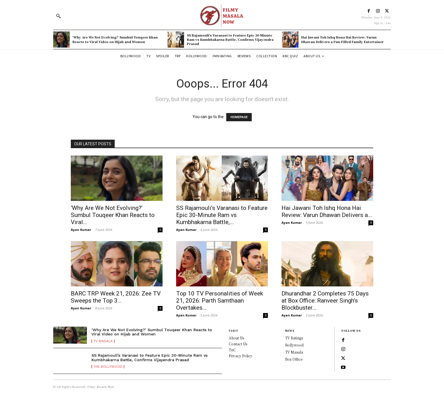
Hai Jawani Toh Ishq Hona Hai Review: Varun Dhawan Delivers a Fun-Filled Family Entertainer (342, 39)
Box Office (293, 359)
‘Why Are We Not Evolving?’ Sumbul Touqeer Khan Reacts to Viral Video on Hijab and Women (115, 39)
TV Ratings (294, 337)
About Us (236, 337)
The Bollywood (107, 366)
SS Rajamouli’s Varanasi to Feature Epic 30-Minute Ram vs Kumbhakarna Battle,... (222, 215)
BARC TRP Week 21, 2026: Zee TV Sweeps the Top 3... (116, 297)
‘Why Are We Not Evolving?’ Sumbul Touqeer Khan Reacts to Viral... (113, 215)
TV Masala (103, 341)
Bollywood (294, 345)
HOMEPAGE (238, 117)
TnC (232, 349)
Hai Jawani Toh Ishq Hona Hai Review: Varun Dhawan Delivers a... (326, 211)
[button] (58, 16)
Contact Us (238, 343)
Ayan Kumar (81, 229)
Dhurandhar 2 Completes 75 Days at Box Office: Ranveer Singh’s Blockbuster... (325, 300)
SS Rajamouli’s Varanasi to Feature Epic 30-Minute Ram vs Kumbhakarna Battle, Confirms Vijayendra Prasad (230, 39)
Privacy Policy (240, 355)
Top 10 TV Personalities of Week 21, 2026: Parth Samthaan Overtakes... (219, 300)
